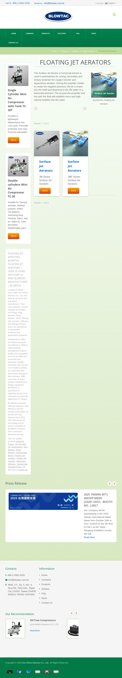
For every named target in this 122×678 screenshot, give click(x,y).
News (94, 33)
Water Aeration (89, 51)
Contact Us (13, 42)
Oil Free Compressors (43, 620)
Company (30, 33)
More (13, 140)
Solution (62, 33)
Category (64, 51)
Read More (89, 537)
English (109, 3)
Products (46, 33)
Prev (109, 483)
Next (114, 483)
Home (14, 33)
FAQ (78, 33)
